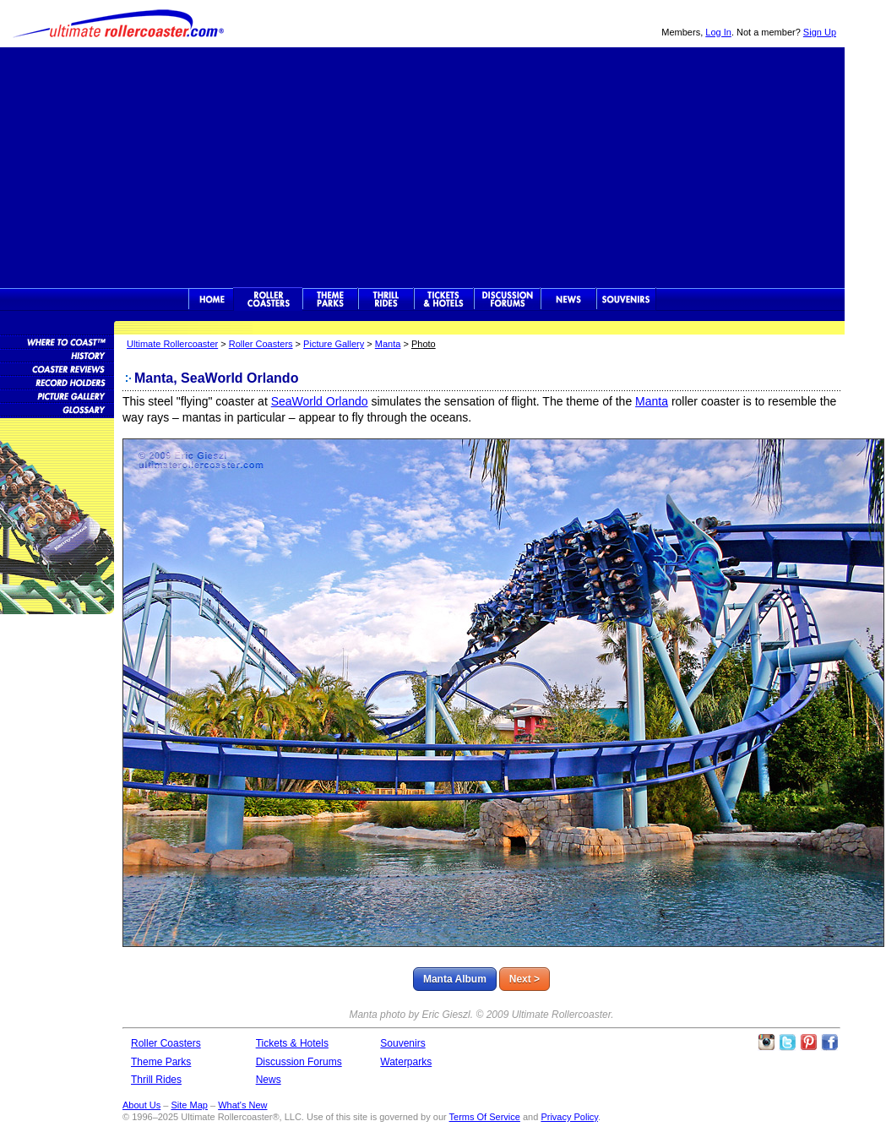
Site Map (189, 1105)
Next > (524, 979)
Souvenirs (626, 299)
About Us (141, 1105)
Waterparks (406, 1062)
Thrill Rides (386, 299)
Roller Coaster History (57, 355)
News (568, 299)
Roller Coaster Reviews (57, 368)
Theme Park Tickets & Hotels (444, 299)
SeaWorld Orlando (319, 401)
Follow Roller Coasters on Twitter (787, 1042)
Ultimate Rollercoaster (118, 23)
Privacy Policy (569, 1117)
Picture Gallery (333, 344)
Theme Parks (330, 299)
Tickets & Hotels (292, 1043)
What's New (242, 1105)
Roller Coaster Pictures (57, 395)
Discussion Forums (507, 299)
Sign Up (819, 32)
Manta (388, 344)
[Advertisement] (422, 165)
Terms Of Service (484, 1117)
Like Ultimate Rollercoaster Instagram (766, 1042)
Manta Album (454, 979)
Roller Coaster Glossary (57, 409)
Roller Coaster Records (57, 382)
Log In (718, 32)
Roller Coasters (261, 344)
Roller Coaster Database (57, 341)
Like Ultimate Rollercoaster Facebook (829, 1042)
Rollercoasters (268, 299)
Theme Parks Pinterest (808, 1042)
